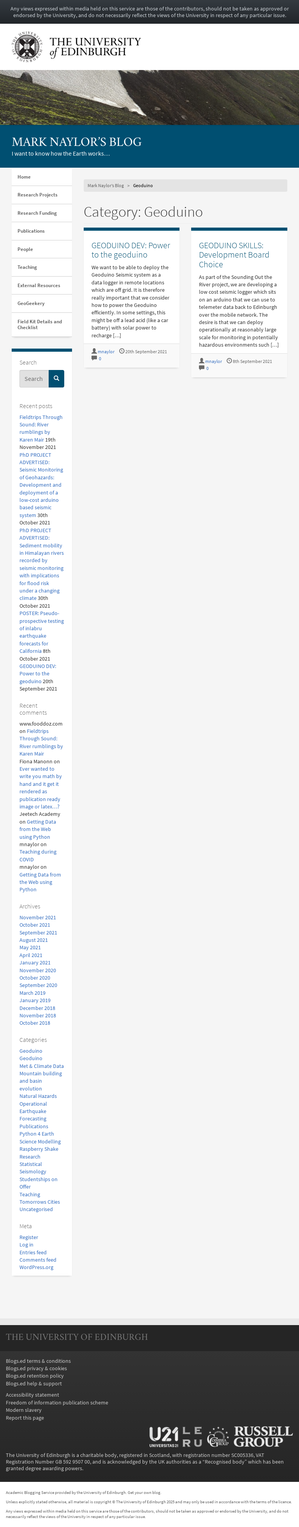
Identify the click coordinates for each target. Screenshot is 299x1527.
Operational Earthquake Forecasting (33, 1111)
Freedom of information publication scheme (57, 1402)
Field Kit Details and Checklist (40, 324)
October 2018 (34, 1023)
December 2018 (37, 1008)
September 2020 (38, 985)
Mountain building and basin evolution (40, 1081)
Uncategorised (36, 1209)
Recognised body (224, 1462)
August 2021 (33, 940)
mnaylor (106, 351)
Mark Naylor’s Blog (77, 143)
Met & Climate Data (41, 1066)
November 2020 (37, 970)
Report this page (25, 1418)
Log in (26, 1244)
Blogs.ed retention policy (35, 1376)
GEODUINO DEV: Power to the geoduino (37, 674)
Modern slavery (24, 1410)
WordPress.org (36, 1267)
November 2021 (37, 917)
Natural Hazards (38, 1096)
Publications (31, 231)
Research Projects (38, 194)
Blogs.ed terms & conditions (38, 1361)
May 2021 (30, 947)
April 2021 (30, 955)
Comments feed (37, 1260)
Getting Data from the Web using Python (37, 829)
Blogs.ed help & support (34, 1383)
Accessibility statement (32, 1395)
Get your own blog (144, 1492)
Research (29, 1157)
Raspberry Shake (38, 1149)
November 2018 (37, 1015)
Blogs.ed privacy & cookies (36, 1368)
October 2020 (34, 978)
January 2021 (35, 962)
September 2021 (38, 932)
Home (24, 177)
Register (28, 1237)
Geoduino (30, 1051)
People (25, 249)
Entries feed (33, 1252)
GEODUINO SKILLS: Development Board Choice (234, 255)
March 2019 (32, 993)
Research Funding (37, 213)
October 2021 (34, 925)
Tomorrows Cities (39, 1202)
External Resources (39, 285)
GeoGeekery (31, 303)
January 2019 (35, 1000)
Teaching (27, 267)
